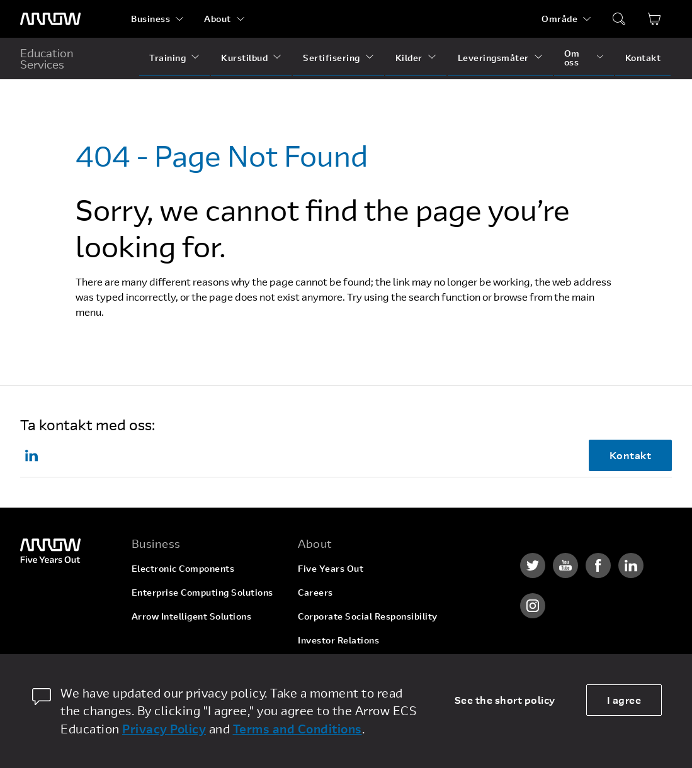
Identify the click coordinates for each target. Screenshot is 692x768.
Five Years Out (330, 568)
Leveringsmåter (493, 58)
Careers (315, 592)
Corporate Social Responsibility (368, 616)
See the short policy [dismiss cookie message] (505, 699)
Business (150, 19)
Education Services (47, 58)
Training (167, 58)
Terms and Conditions (297, 729)
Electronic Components (183, 568)
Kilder (409, 58)
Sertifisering (331, 58)
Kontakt (643, 58)
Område (559, 19)
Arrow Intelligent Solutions (192, 616)
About (217, 19)
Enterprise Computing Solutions (202, 592)
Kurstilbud (244, 58)
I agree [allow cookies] (624, 699)
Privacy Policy (164, 729)
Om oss (572, 57)
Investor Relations (338, 640)
